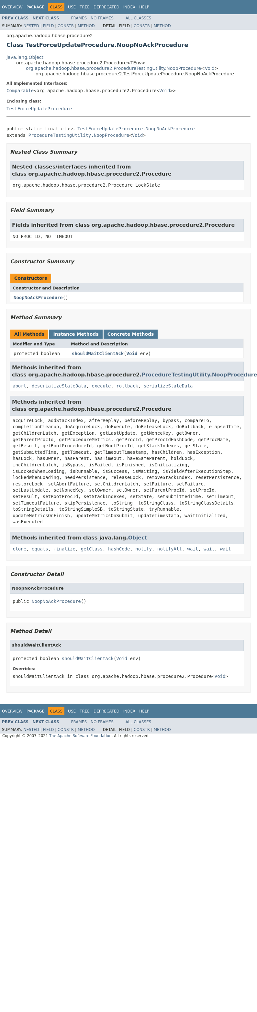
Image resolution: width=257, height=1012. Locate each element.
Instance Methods (75, 334)
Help (144, 7)
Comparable (20, 90)
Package (35, 7)
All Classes (138, 18)
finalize (64, 548)
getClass (92, 548)
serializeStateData (168, 385)
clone (19, 548)
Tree (85, 7)
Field (48, 26)
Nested (31, 26)
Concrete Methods (130, 334)
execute (101, 385)
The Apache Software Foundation (80, 736)
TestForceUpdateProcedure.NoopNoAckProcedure (136, 128)
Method (86, 26)
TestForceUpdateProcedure (39, 108)
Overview (12, 7)
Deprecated (106, 7)
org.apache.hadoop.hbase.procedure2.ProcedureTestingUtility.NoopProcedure (113, 68)
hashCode (119, 548)
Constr (66, 26)
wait (192, 548)
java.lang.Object (24, 57)
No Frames (102, 18)
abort (19, 385)
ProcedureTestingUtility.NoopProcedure (78, 135)
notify (143, 548)
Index (129, 7)
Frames (79, 18)
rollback (127, 385)
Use (72, 7)
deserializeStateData (59, 385)
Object (137, 538)
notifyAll (169, 548)
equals (40, 548)
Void (210, 68)
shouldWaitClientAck (98, 353)
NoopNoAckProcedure (38, 297)
